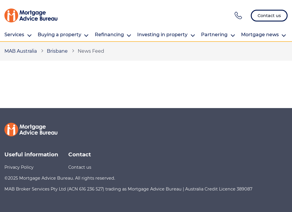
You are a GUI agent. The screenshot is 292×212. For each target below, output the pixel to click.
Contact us (79, 167)
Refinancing (113, 34)
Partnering (218, 34)
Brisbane (57, 51)
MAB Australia (20, 51)
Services (17, 34)
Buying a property (63, 34)
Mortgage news (263, 34)
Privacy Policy (19, 167)
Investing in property (166, 34)
